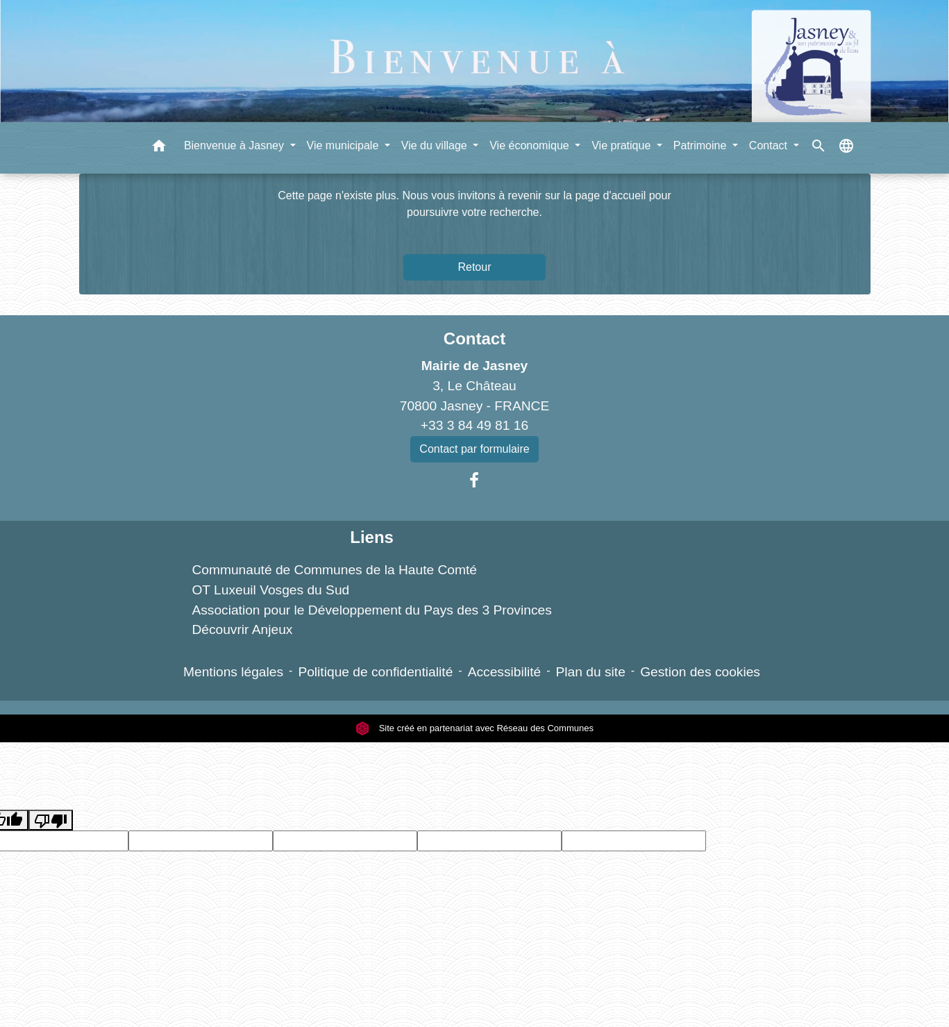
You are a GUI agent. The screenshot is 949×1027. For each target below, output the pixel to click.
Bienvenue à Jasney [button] (235, 145)
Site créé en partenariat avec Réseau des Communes (474, 728)
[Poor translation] (50, 820)
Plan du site (590, 672)
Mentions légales (233, 672)
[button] (159, 148)
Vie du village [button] (435, 145)
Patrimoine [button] (701, 145)
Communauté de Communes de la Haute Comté (334, 569)
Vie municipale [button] (344, 145)
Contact (474, 338)
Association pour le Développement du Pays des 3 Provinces (371, 610)
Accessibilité (504, 672)
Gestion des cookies (700, 672)
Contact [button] (770, 145)
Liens (372, 537)
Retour (474, 267)
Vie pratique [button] (622, 145)
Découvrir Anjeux (242, 629)
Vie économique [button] (530, 145)
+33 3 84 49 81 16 (474, 425)
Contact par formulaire (474, 449)
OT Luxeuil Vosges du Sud (270, 590)
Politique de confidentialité (375, 672)
